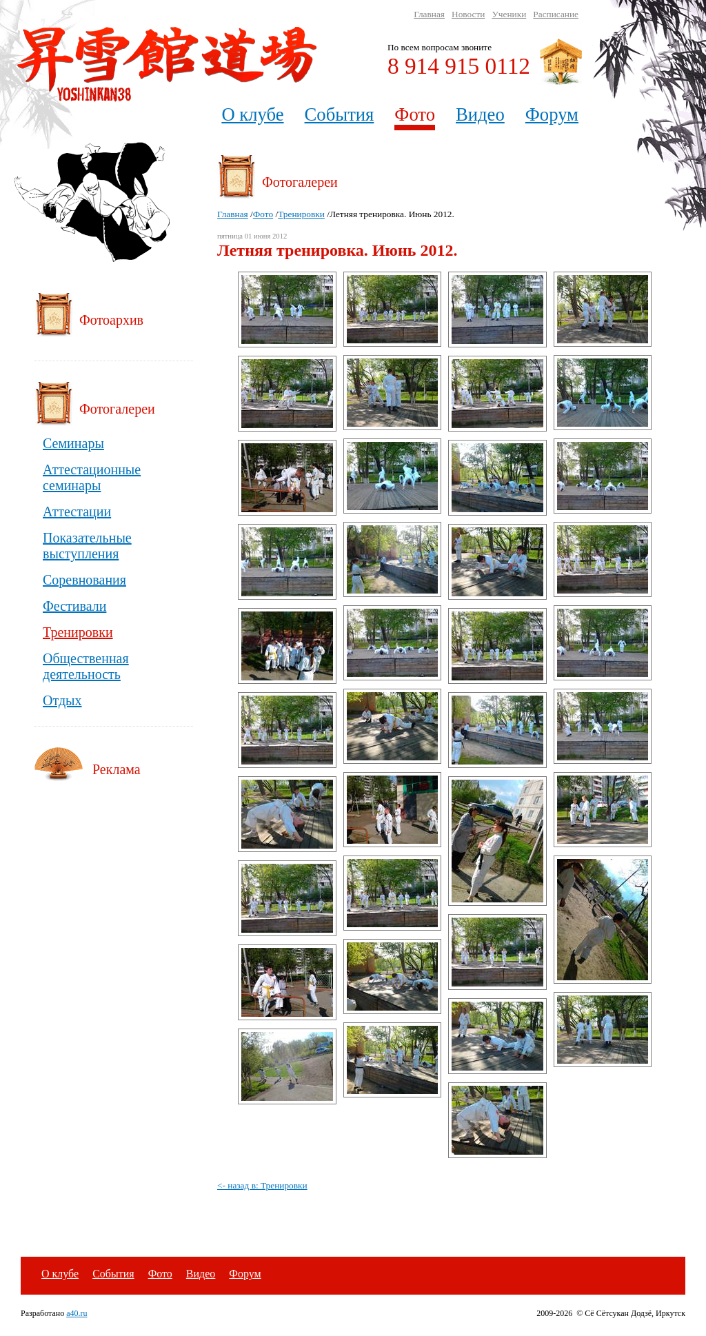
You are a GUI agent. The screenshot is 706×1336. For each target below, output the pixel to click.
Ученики (509, 14)
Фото (414, 114)
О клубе (252, 114)
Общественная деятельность (86, 666)
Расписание (555, 14)
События (339, 114)
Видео (480, 114)
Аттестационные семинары (92, 477)
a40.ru (76, 1313)
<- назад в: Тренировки (262, 1185)
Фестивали (74, 606)
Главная (429, 14)
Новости (468, 14)
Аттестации (77, 511)
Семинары (73, 443)
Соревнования (84, 579)
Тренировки (301, 214)
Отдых (62, 700)
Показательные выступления (87, 545)
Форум (551, 114)
